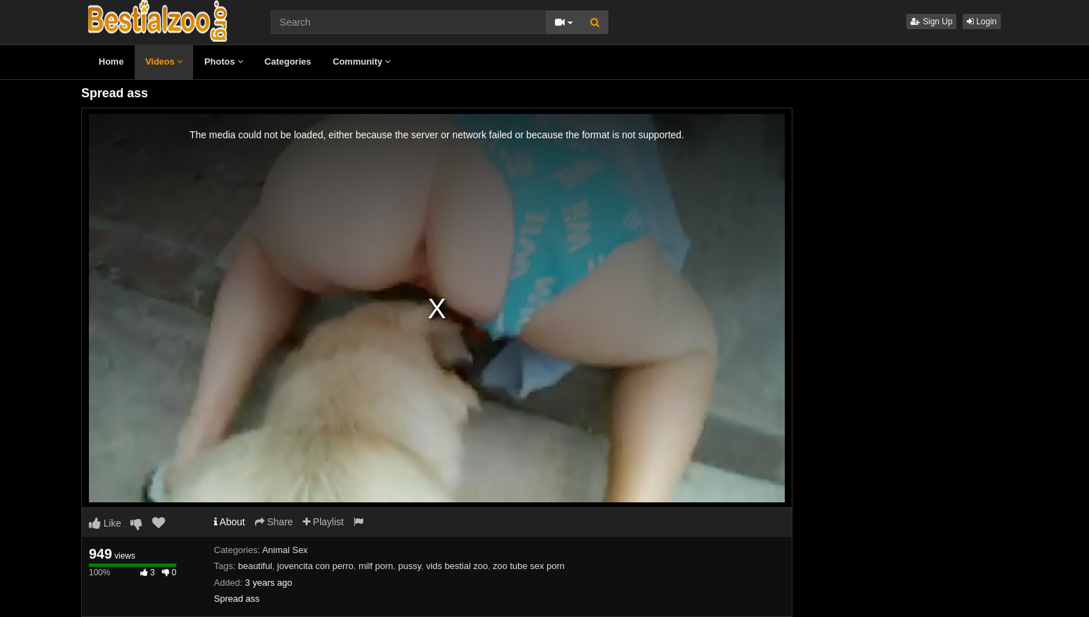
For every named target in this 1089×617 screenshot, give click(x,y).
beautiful (255, 566)
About (229, 521)
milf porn (375, 566)
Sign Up (931, 21)
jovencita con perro (315, 566)
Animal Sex (285, 550)
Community (361, 61)
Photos (223, 61)
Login (982, 21)
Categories (288, 61)
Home (111, 61)
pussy (409, 566)
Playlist (323, 521)
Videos (164, 61)
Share (274, 521)
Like (105, 523)
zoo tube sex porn (529, 566)
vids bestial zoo (457, 566)
